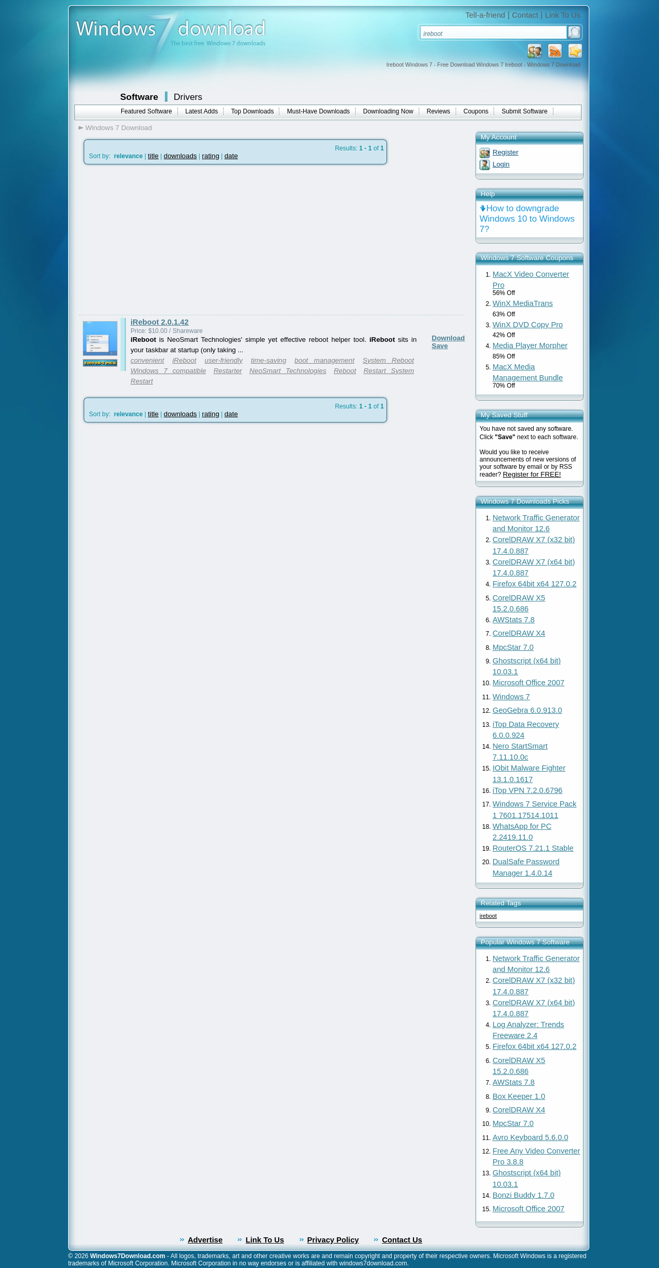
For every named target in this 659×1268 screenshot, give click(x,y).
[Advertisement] (166, 240)
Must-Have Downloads (318, 111)
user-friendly (223, 360)
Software (139, 97)
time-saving (268, 360)
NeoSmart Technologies (288, 371)
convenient (147, 360)
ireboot (488, 916)
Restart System (389, 371)
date (231, 156)
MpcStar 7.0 (513, 647)
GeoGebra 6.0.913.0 (527, 710)
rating (210, 156)
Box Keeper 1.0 (519, 1096)
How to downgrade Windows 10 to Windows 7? (527, 218)
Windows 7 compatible (168, 371)
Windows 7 (511, 697)
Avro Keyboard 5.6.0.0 (530, 1137)
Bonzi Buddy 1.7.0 (523, 1195)
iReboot (184, 360)
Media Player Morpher (530, 345)
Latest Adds (201, 111)
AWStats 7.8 (514, 620)
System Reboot (388, 360)
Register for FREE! (532, 474)
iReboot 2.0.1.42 (160, 322)
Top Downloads (252, 111)
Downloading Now (388, 111)
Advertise (205, 1240)
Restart (142, 381)
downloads (180, 156)
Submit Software (525, 111)
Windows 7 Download (118, 128)
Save (440, 346)
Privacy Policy (333, 1240)
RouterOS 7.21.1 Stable (533, 848)
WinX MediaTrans (523, 303)
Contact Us (402, 1240)
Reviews (438, 111)
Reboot (345, 371)
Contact (525, 15)
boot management (324, 360)
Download (448, 338)
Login (501, 164)
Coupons (475, 111)
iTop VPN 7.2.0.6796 (527, 790)
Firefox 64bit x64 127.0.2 (534, 584)
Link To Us (562, 15)
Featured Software (146, 111)
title (153, 156)
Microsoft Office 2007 (528, 682)
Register (506, 152)
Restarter (227, 371)
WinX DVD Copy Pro (528, 325)
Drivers (188, 97)
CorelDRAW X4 (519, 633)
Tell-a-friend (486, 15)
